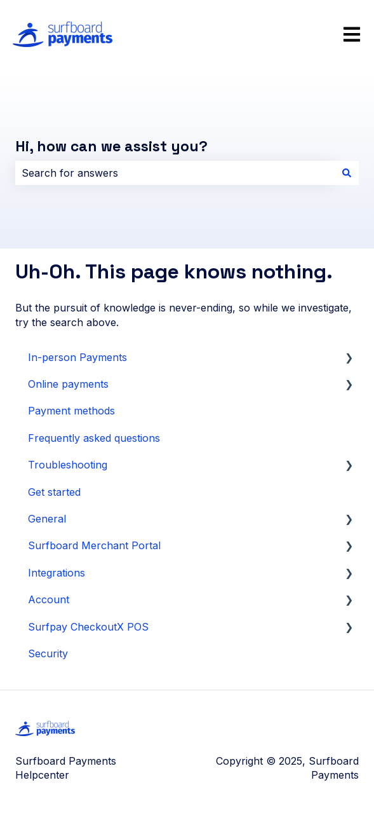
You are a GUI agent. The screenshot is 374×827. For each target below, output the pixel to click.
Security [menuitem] (48, 653)
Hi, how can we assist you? (111, 146)
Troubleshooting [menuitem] (67, 464)
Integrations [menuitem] (56, 572)
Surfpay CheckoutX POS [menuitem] (88, 626)
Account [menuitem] (48, 599)
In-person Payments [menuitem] (77, 357)
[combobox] (175, 173)
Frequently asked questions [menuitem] (94, 438)
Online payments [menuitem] (68, 384)
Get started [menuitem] (54, 492)
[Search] (347, 173)
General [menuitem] (47, 518)
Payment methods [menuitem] (71, 410)
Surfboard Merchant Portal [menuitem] (94, 545)
